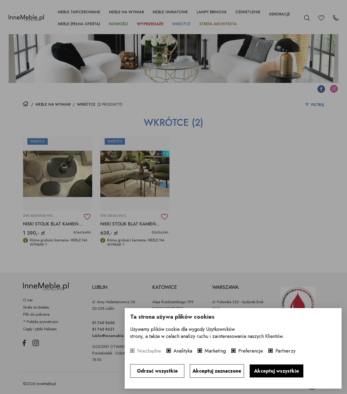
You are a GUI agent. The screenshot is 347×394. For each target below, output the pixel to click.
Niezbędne (149, 350)
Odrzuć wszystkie (157, 370)
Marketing (215, 350)
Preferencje (250, 350)
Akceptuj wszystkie (276, 370)
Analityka (183, 350)
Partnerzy (285, 350)
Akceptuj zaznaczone (216, 370)
